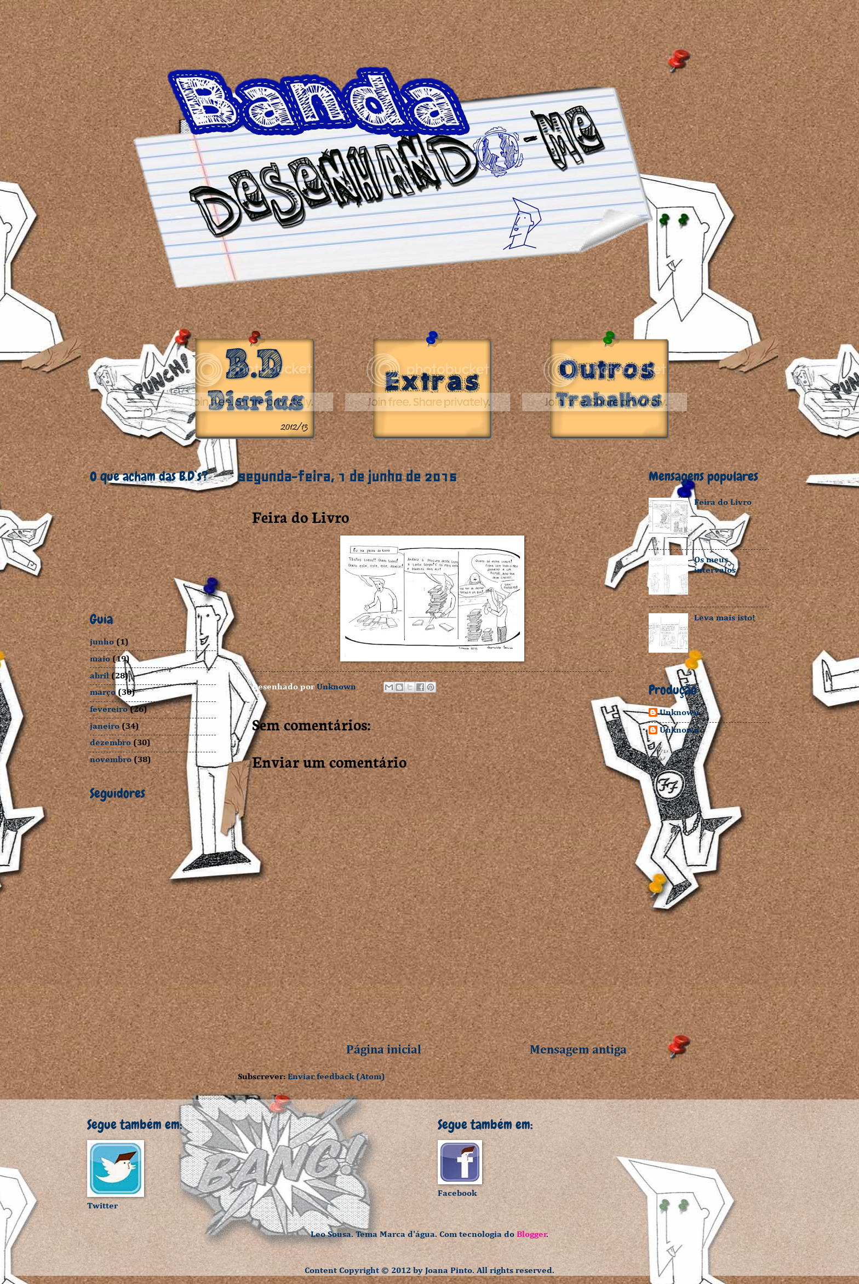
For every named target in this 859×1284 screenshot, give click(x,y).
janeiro (104, 726)
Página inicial (383, 1050)
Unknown (679, 713)
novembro (110, 760)
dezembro (110, 743)
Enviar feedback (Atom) (336, 1077)
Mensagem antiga (578, 1050)
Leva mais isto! (724, 618)
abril (99, 676)
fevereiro (109, 709)
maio (100, 659)
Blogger (532, 1234)
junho (102, 642)
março (103, 692)
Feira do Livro (723, 502)
